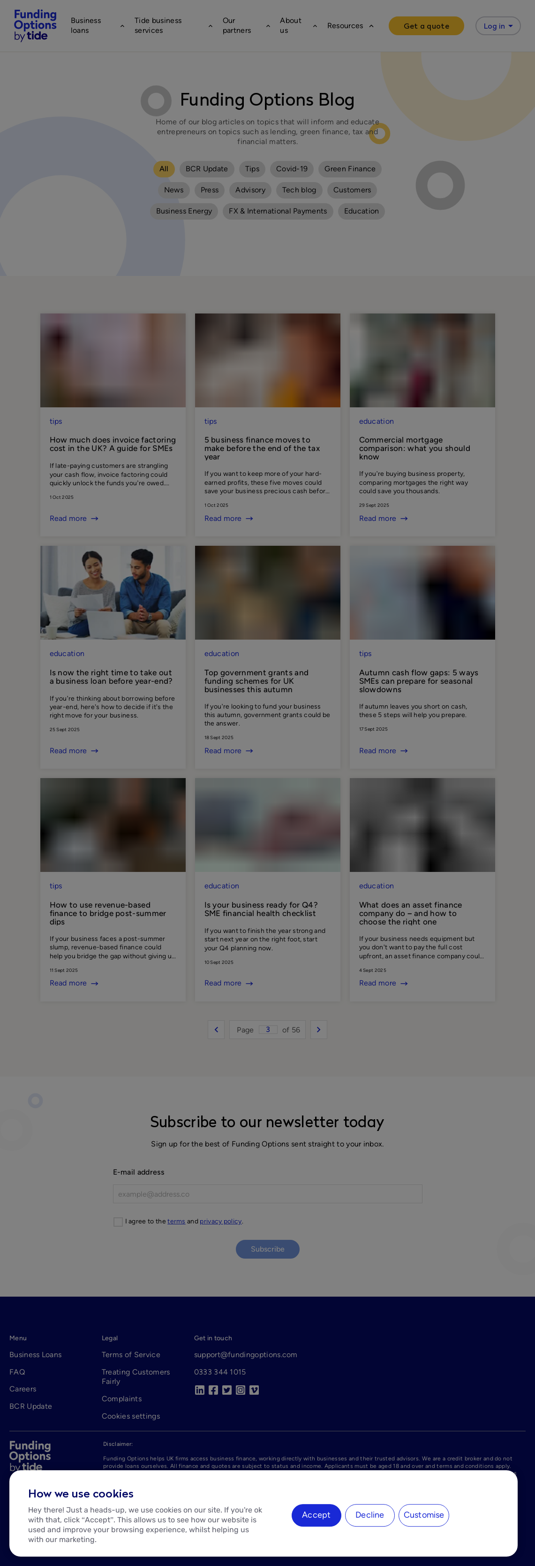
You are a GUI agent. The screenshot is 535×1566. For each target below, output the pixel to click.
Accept (316, 1515)
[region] (263, 1513)
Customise (424, 1515)
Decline (369, 1515)
